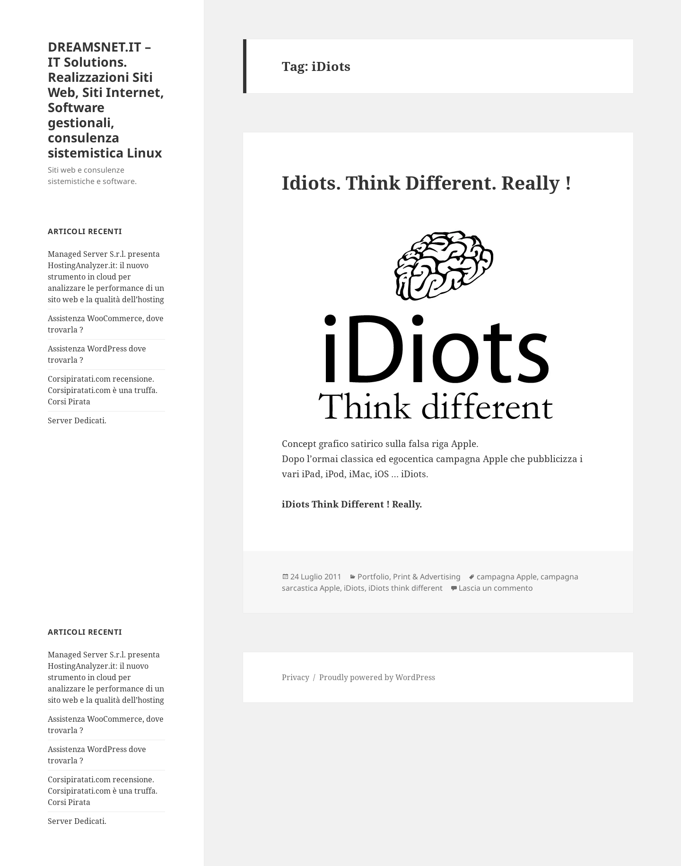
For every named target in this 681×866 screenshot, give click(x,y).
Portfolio (373, 576)
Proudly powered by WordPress (377, 677)
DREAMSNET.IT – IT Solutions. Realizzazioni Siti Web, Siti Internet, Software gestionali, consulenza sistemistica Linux (106, 99)
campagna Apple (507, 576)
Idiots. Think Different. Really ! (427, 182)
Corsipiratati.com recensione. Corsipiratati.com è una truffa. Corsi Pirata (102, 390)
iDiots (354, 588)
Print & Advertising (427, 576)
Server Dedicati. (77, 420)
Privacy (295, 677)
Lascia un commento (496, 588)
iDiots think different (405, 588)
